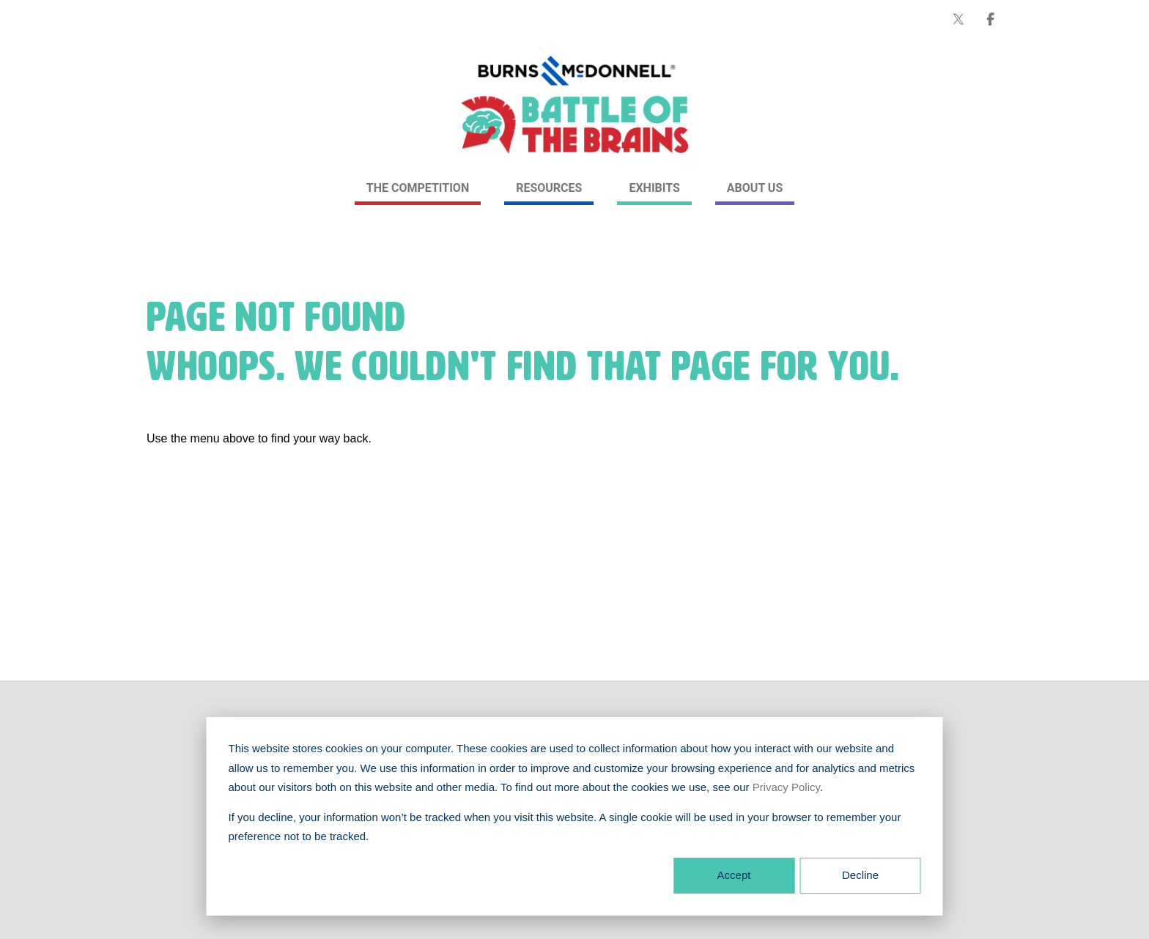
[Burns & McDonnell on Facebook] (990, 19)
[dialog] (575, 816)
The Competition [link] (417, 188)
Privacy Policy (786, 787)
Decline (860, 875)
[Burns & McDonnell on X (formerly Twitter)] (958, 19)
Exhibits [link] (654, 188)
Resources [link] (549, 188)
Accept (734, 875)
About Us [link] (755, 188)
